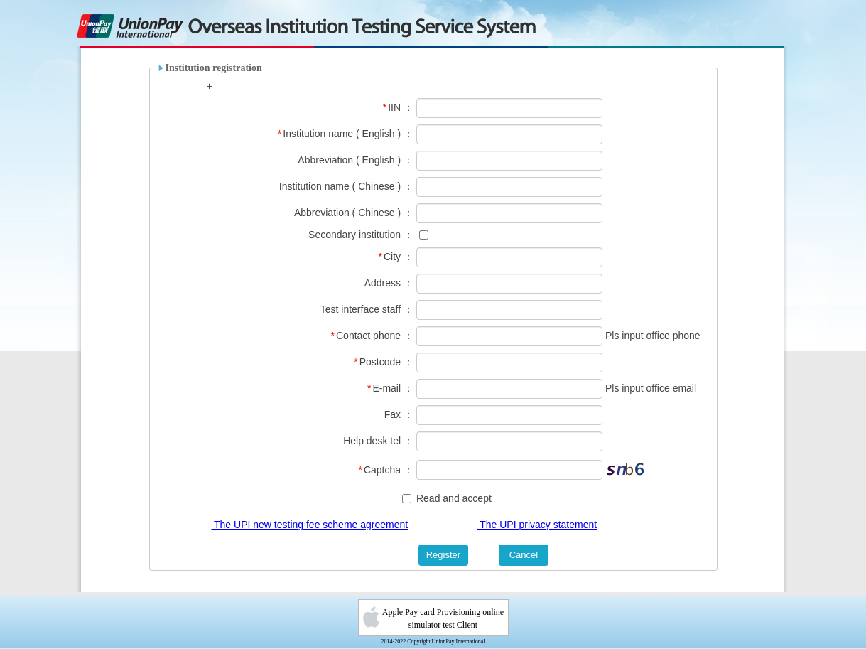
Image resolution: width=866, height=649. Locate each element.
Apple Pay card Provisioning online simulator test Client (443, 618)
